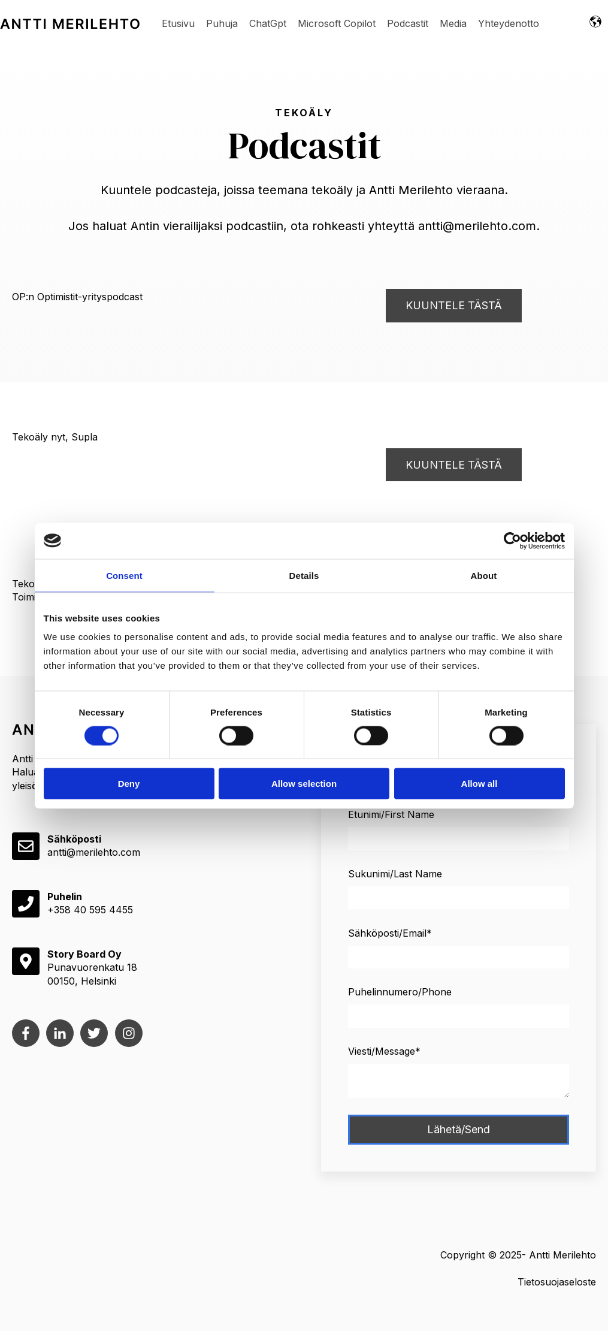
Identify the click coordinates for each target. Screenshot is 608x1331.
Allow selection (304, 783)
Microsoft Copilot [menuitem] (337, 23)
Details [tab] (304, 575)
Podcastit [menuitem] (407, 23)
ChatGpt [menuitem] (267, 23)
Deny (129, 783)
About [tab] (484, 575)
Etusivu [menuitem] (178, 23)
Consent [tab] (124, 575)
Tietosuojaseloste (557, 1282)
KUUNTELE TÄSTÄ (454, 305)
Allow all (479, 783)
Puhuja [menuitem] (222, 23)
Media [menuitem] (453, 23)
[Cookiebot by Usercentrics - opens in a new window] (512, 541)
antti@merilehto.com (93, 852)
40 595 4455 (103, 910)
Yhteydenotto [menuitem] (508, 23)
